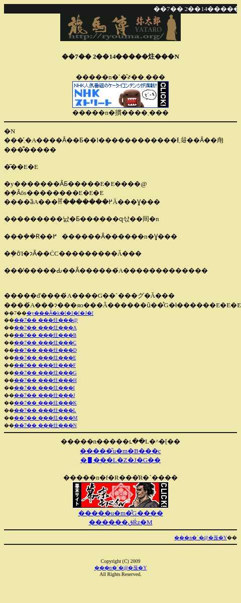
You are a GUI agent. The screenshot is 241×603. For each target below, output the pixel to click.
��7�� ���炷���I (44, 387)
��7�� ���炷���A (45, 327)
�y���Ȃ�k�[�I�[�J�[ (60, 313)
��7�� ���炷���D (45, 350)
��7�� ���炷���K (45, 403)
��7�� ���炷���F (45, 365)
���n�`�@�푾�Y (200, 537)
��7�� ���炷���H (45, 380)
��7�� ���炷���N (45, 425)
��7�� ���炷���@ (46, 320)
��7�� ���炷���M (45, 418)
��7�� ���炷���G (45, 372)
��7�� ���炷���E (45, 357)
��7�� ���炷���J (44, 395)
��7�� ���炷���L (45, 410)
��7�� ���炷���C (45, 342)
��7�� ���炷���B (45, 335)
